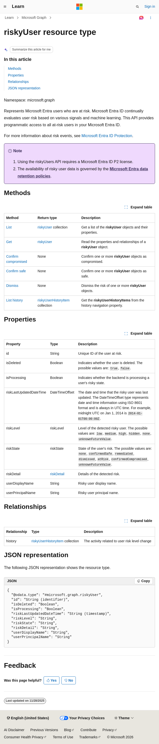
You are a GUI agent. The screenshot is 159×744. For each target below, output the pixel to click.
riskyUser (45, 227)
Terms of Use (63, 737)
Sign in (149, 6)
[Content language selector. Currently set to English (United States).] (28, 718)
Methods (14, 69)
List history (14, 300)
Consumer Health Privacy (23, 737)
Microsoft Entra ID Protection (106, 136)
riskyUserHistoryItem (54, 300)
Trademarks (88, 737)
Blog (67, 730)
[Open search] (137, 6)
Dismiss (12, 286)
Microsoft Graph (34, 18)
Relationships (18, 82)
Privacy (108, 730)
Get (9, 242)
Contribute (88, 730)
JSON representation (24, 88)
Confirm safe (16, 271)
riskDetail (57, 474)
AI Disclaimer (14, 730)
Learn (9, 18)
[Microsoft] (79, 6)
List (9, 227)
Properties (16, 75)
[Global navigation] (5, 6)
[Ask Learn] (141, 18)
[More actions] (150, 18)
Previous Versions (44, 730)
